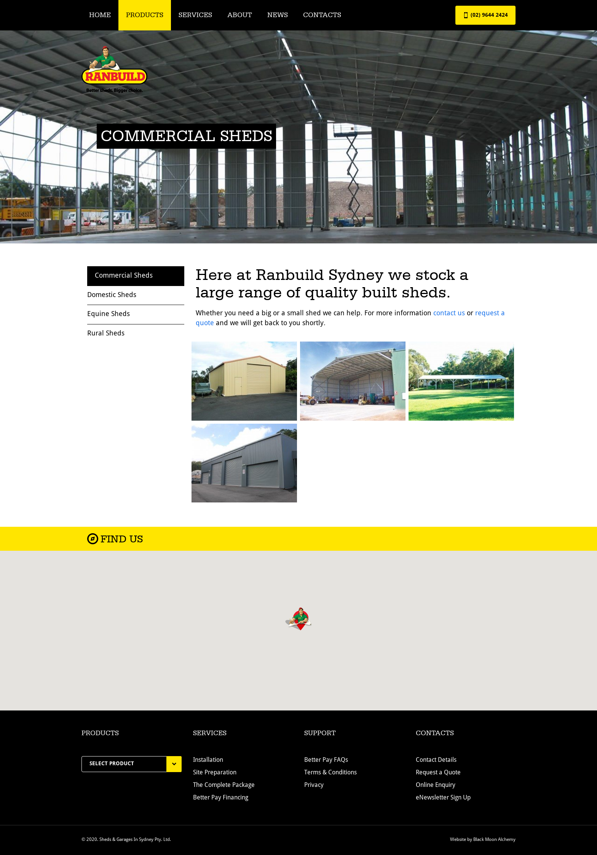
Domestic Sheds (111, 295)
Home (100, 15)
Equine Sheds (108, 314)
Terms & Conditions (330, 773)
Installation (208, 760)
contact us (449, 313)
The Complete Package (224, 785)
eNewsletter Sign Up (443, 798)
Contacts (322, 15)
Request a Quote (438, 773)
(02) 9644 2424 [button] (485, 15)
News (277, 15)
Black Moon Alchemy (494, 840)
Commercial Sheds (124, 275)
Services (195, 15)
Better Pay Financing (220, 798)
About (239, 15)
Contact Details (436, 760)
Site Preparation (214, 773)
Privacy (314, 785)
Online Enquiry (435, 785)
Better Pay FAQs (326, 760)
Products (144, 15)
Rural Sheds (106, 333)
